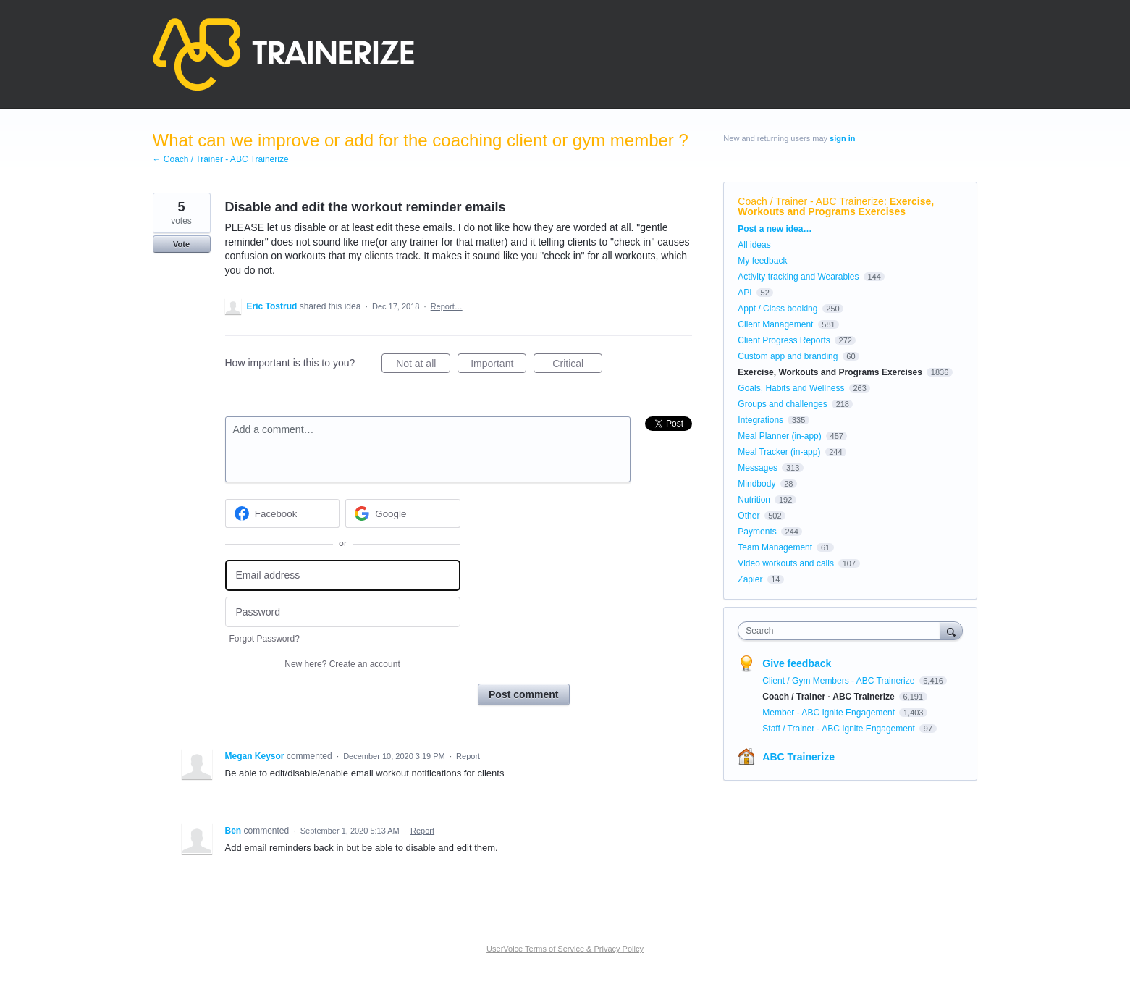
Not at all (423, 366)
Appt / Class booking (777, 308)
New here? (342, 664)
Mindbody (756, 484)
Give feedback (796, 663)
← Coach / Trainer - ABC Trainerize (221, 159)
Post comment (523, 694)
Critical (577, 366)
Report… (447, 306)
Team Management (775, 547)
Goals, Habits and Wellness (791, 388)
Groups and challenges (782, 404)
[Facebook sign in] (282, 513)
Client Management (775, 324)
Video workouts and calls (786, 563)
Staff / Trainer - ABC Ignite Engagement (839, 728)
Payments (757, 531)
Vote (181, 244)
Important (498, 366)
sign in (842, 138)
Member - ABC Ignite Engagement (829, 713)
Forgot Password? (264, 639)
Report (468, 756)
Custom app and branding (788, 356)
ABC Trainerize (798, 757)
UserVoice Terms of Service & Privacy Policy (565, 948)
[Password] (342, 612)
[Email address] (342, 575)
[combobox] (842, 631)
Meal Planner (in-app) (779, 436)
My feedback (762, 261)
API (744, 293)
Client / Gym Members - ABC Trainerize (839, 681)
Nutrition (754, 500)
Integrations (760, 420)
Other (748, 516)
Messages (757, 468)
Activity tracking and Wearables (798, 277)
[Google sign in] (402, 513)
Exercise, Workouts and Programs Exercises (836, 206)
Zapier (750, 579)
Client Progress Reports (784, 340)
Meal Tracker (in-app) (779, 452)
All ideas (754, 245)
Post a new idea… (774, 229)
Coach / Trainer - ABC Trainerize (811, 201)
